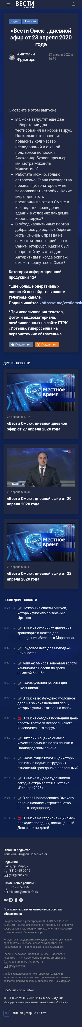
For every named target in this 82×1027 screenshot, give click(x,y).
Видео (14, 21)
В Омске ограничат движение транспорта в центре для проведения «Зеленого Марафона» (46, 633)
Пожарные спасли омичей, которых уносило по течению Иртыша (42, 613)
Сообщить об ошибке (18, 990)
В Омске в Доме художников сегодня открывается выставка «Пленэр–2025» (43, 783)
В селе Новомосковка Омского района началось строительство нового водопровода (45, 803)
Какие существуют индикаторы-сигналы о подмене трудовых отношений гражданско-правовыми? (47, 763)
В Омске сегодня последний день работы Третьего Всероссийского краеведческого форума (47, 723)
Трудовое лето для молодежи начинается (44, 650)
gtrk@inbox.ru (18, 875)
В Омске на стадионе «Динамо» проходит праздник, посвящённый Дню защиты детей (46, 823)
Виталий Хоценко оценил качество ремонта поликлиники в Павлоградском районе (45, 743)
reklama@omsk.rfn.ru (23, 892)
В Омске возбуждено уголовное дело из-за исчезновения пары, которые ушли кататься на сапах (46, 703)
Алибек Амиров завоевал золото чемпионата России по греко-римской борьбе (47, 668)
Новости (30, 21)
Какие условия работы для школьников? (42, 685)
